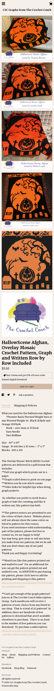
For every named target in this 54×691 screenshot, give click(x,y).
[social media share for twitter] (8, 395)
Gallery (10, 657)
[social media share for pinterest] (14, 395)
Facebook (7, 668)
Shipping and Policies (29, 654)
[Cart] (50, 4)
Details (6, 405)
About (13, 654)
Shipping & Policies (25, 405)
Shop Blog (19, 668)
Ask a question (26, 395)
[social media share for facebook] (3, 395)
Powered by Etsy (10, 686)
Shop (4, 654)
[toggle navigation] (3, 3)
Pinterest (31, 668)
